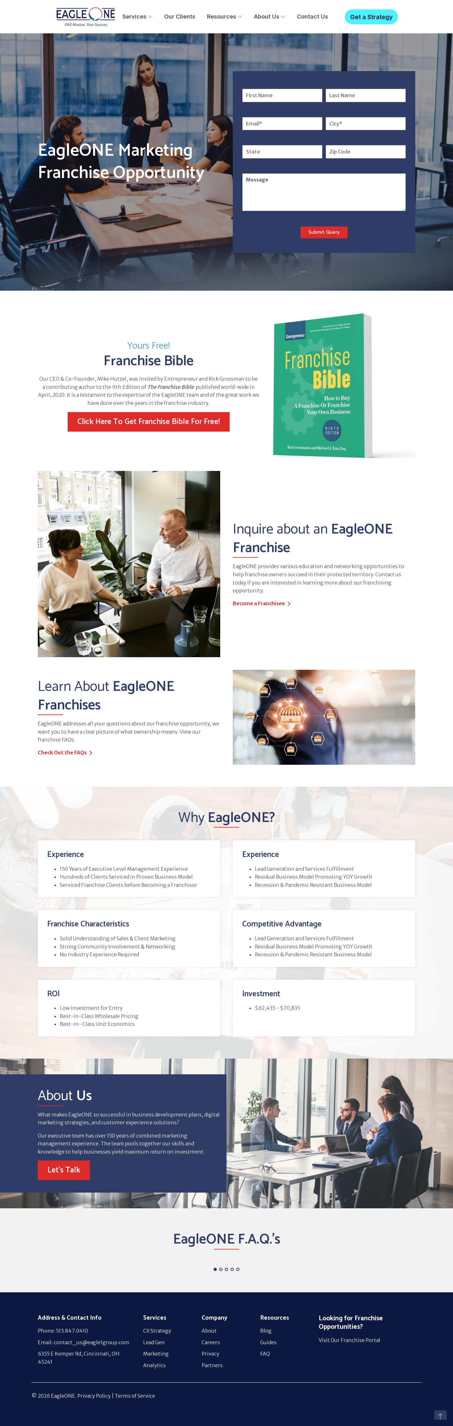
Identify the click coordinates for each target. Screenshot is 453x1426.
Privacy (210, 1354)
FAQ (265, 1354)
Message (324, 192)
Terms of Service (135, 1396)
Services (137, 16)
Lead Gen (154, 1342)
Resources (224, 16)
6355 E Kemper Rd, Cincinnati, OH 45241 (79, 1358)
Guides (268, 1342)
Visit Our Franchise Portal (349, 1340)
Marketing (156, 1354)
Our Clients (179, 16)
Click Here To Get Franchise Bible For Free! (148, 421)
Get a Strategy (371, 17)
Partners (212, 1365)
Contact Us (312, 16)
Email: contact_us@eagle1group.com (83, 1342)
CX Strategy (157, 1331)
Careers (211, 1342)
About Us (269, 16)
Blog (265, 1331)
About (209, 1331)
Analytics (154, 1365)
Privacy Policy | (96, 1396)
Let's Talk (64, 1170)
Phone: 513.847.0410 (63, 1331)
